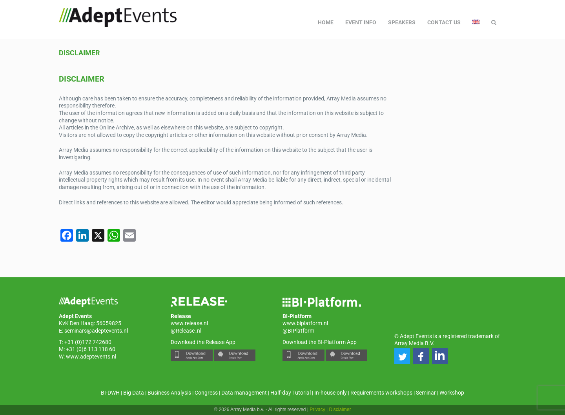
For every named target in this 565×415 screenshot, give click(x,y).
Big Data (133, 393)
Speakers (402, 22)
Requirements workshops (381, 393)
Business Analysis (169, 393)
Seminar (426, 393)
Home (326, 22)
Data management (244, 393)
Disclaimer (79, 53)
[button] (402, 356)
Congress (206, 393)
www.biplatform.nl (305, 323)
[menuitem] (476, 22)
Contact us (444, 22)
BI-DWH (110, 393)
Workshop (451, 393)
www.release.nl (189, 323)
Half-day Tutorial (290, 393)
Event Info (360, 22)
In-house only (330, 393)
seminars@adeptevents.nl (96, 331)
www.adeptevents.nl (91, 356)
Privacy (317, 409)
